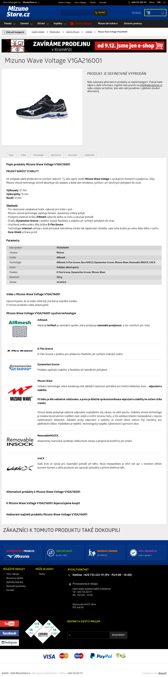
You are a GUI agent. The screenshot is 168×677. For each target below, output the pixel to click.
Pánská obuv (55, 32)
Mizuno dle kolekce (108, 24)
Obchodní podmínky (16, 586)
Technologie (38, 155)
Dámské (24, 24)
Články (93, 3)
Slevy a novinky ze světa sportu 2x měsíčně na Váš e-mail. (94, 627)
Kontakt (103, 3)
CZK (159, 2)
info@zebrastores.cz (151, 85)
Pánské (8, 24)
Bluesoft (162, 673)
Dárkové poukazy (133, 24)
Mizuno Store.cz (18, 12)
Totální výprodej (83, 24)
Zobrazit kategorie (15, 32)
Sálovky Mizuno (72, 32)
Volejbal (88, 32)
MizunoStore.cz (30, 2)
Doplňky (58, 24)
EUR (164, 2)
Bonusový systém (14, 578)
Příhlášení (136, 12)
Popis (11, 155)
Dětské (41, 24)
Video (23, 155)
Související (72, 155)
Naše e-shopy (64, 3)
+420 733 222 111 (138, 2)
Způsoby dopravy (14, 582)
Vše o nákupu (80, 3)
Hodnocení (89, 155)
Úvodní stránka (38, 32)
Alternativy (56, 155)
